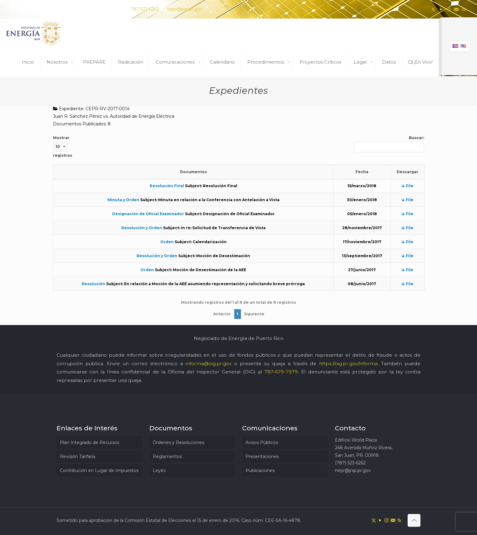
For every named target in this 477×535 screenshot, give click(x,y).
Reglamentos (167, 456)
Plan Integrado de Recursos (89, 442)
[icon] (456, 9)
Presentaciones (262, 456)
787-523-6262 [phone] (145, 9)
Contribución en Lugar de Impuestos (99, 470)
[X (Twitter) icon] (433, 9)
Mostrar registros (62, 146)
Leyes (159, 470)
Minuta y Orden (123, 200)
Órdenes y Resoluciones (178, 442)
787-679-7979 (281, 372)
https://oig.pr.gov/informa (348, 363)
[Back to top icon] (414, 520)
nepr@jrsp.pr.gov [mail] (185, 9)
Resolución (93, 283)
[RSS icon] (463, 9)
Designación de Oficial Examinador (148, 214)
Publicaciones (260, 470)
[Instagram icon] (448, 9)
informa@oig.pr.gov (209, 363)
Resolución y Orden (141, 228)
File (407, 186)
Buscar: (389, 143)
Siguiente (254, 314)
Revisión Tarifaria (77, 456)
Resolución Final (167, 186)
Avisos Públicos (261, 442)
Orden (167, 242)
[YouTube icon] (441, 9)
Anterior (222, 314)
